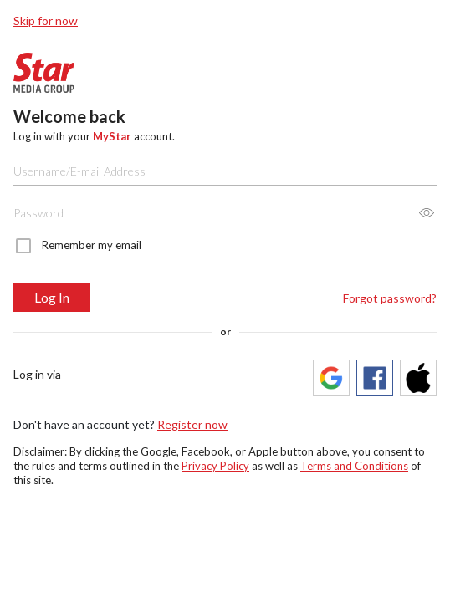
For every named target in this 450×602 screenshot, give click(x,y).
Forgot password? (390, 298)
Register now (192, 424)
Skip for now (45, 20)
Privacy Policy (215, 465)
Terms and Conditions (354, 465)
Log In (51, 297)
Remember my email (91, 245)
